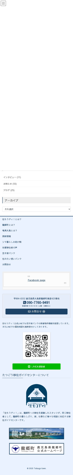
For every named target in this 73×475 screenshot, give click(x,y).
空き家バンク (8, 253)
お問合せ (6, 264)
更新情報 (6, 236)
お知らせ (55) (10, 183)
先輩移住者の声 (9, 247)
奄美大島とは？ (9, 230)
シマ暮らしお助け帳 (11, 241)
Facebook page (36, 280)
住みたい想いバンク (11, 258)
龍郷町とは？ (8, 224)
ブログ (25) (8, 190)
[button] (36, 366)
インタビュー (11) (12, 177)
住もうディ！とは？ (11, 219)
